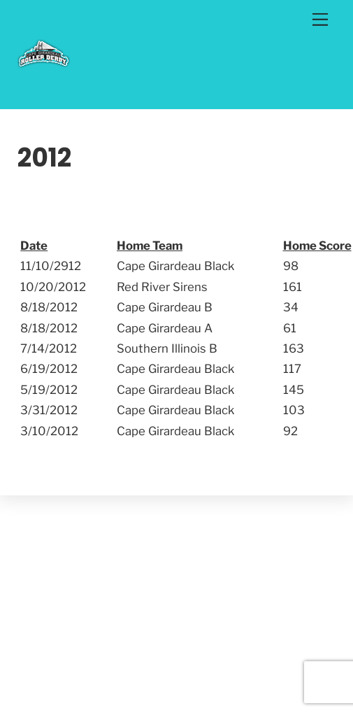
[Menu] (320, 19)
